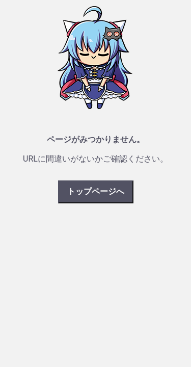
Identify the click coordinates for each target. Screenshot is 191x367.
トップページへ (95, 191)
